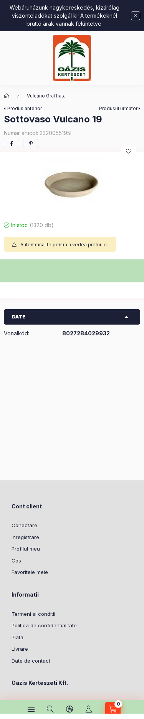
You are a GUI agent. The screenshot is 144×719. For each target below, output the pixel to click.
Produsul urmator (118, 108)
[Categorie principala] (6, 95)
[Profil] (88, 709)
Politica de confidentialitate (44, 625)
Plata (17, 637)
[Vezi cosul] (113, 709)
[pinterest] (30, 143)
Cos (16, 560)
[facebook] (11, 143)
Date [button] (18, 317)
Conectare (24, 525)
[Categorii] (31, 709)
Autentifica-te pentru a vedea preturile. (64, 244)
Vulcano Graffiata (46, 96)
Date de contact (31, 661)
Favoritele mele (30, 572)
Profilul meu (26, 549)
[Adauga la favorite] (128, 151)
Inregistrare (25, 537)
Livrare (20, 649)
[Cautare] (50, 709)
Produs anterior (24, 108)
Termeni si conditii (33, 614)
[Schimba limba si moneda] (69, 709)
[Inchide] (135, 15)
